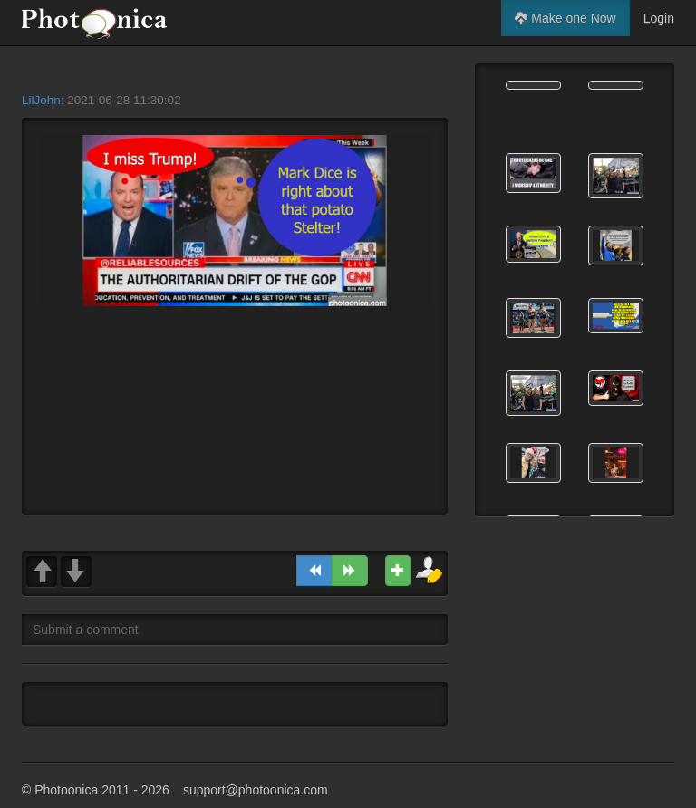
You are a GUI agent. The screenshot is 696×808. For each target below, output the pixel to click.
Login (658, 18)
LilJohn (41, 100)
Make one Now (565, 18)
